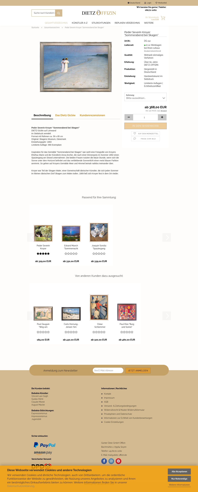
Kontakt (107, 394)
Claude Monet (38, 402)
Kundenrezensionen (92, 115)
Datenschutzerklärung (20, 486)
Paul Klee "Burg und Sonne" (127, 325)
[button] (128, 117)
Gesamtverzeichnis (56, 23)
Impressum (109, 398)
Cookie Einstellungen (114, 422)
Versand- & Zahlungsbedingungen (120, 406)
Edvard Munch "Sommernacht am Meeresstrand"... (71, 247)
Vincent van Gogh (39, 396)
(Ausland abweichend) (152, 51)
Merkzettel (161, 3)
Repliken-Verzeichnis (127, 23)
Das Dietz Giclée (65, 115)
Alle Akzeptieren (179, 471)
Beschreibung (42, 115)
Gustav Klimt (37, 399)
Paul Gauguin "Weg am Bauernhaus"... (43, 325)
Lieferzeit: (129, 45)
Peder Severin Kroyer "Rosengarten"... (43, 247)
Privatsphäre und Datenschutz (118, 414)
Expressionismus (39, 413)
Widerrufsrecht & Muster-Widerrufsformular (124, 410)
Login (147, 3)
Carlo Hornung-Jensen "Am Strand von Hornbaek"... (71, 325)
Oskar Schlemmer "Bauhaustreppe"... (100, 325)
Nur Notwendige (179, 479)
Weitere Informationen (179, 485)
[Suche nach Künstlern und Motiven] (58, 13)
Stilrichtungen (101, 23)
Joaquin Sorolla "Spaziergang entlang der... (99, 247)
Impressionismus (39, 416)
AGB (106, 402)
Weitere (149, 23)
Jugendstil (36, 419)
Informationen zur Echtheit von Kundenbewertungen (128, 418)
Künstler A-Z (79, 23)
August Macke (38, 405)
